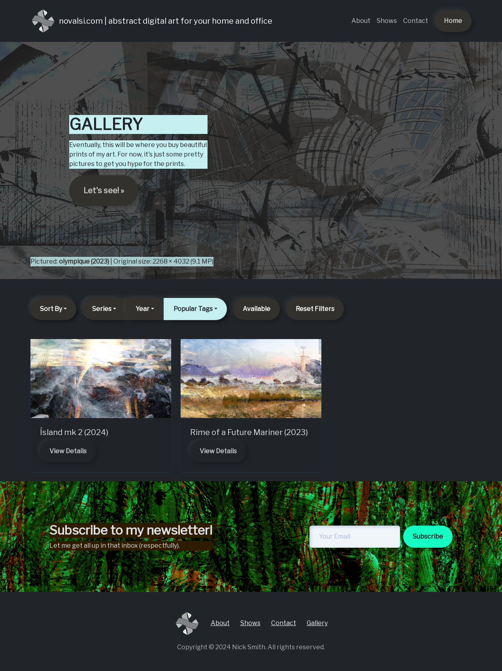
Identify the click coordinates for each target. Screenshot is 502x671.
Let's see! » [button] (103, 190)
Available (256, 309)
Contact (415, 21)
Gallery (317, 623)
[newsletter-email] (355, 537)
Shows (387, 21)
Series (101, 309)
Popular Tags (193, 309)
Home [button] (453, 21)
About (360, 21)
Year (142, 309)
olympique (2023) (84, 261)
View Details (68, 451)
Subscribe (428, 536)
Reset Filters (315, 309)
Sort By (51, 309)
